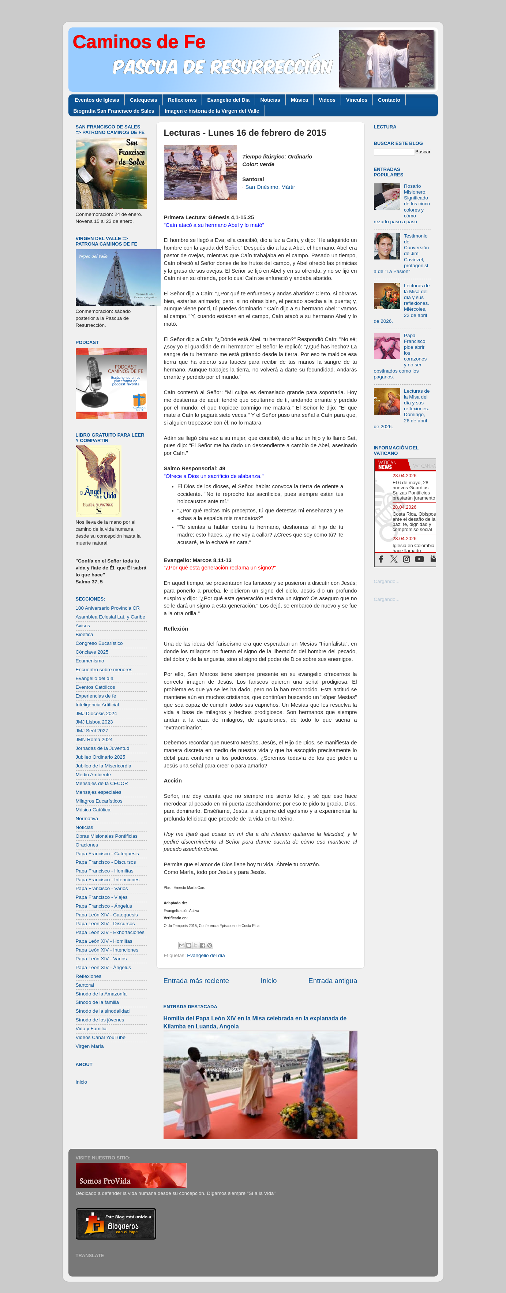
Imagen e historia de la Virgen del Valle (212, 111)
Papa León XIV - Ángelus (103, 967)
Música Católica (93, 809)
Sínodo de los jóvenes (100, 1020)
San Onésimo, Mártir (270, 187)
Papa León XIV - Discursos (105, 923)
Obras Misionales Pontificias (107, 836)
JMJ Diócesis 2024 (96, 713)
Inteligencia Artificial (97, 704)
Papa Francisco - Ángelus (104, 906)
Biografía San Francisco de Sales (114, 111)
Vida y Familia (91, 1028)
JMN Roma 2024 (94, 739)
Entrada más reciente (196, 980)
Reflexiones (182, 100)
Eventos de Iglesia (97, 100)
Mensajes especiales (98, 792)
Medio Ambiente (93, 774)
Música (299, 100)
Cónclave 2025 (92, 652)
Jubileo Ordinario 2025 (100, 757)
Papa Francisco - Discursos (106, 862)
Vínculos (356, 100)
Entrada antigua (332, 980)
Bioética (84, 634)
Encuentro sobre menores (104, 669)
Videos (327, 100)
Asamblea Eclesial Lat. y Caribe (111, 617)
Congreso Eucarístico (99, 643)
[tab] (391, 464)
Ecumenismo (90, 661)
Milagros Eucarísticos (99, 801)
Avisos (83, 625)
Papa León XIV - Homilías (104, 941)
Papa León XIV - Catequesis (107, 915)
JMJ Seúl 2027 (92, 730)
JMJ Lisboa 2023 (94, 722)
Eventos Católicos (95, 687)
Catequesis (143, 100)
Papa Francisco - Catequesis (107, 853)
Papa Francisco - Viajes (102, 897)
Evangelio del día (206, 955)
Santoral (85, 985)
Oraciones (87, 845)
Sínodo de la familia (97, 1002)
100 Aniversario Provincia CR (108, 608)
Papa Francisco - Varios (102, 888)
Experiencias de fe (96, 696)
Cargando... (387, 581)
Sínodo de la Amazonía (101, 994)
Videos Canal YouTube (101, 1037)
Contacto (389, 100)
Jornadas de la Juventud (103, 748)
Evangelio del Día (228, 100)
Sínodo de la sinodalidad (103, 1011)
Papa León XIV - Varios (101, 958)
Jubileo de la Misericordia (103, 766)
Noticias (270, 100)
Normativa (87, 818)
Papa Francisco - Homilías (105, 871)
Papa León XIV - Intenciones (107, 950)
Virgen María (90, 1046)
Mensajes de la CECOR (102, 783)
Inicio (269, 980)
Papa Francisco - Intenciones (108, 879)
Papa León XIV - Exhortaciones (110, 932)
